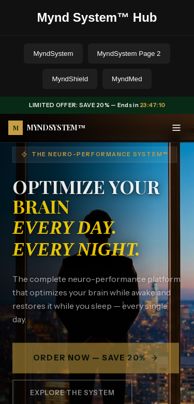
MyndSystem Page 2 (129, 53)
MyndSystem (53, 53)
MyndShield (70, 79)
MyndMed (127, 79)
